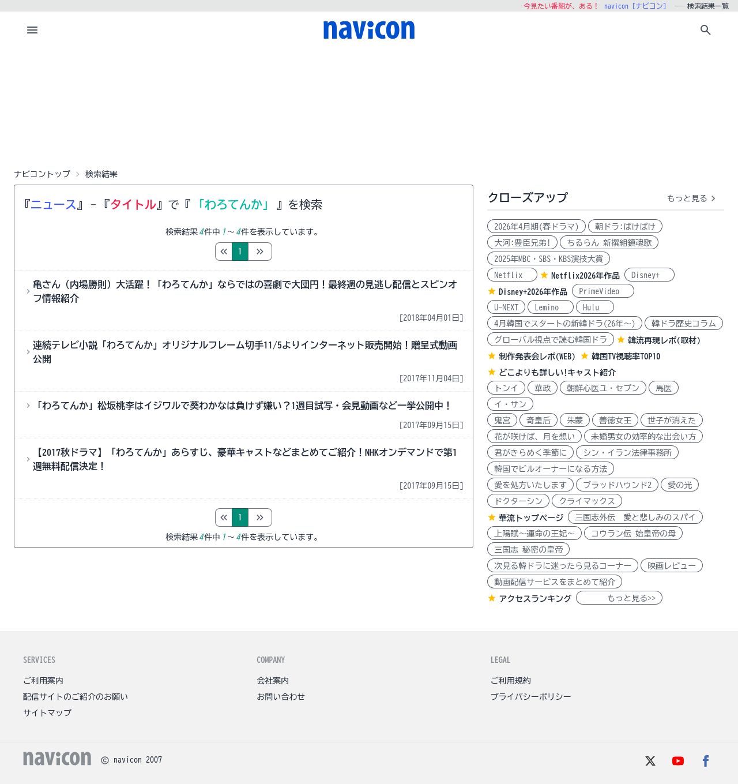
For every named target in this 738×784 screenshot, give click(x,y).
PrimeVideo (603, 291)
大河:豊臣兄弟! (522, 243)
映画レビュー (671, 566)
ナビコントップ (42, 174)
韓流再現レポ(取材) (664, 340)
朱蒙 (575, 421)
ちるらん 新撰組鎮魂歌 (609, 243)
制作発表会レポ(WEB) (537, 356)
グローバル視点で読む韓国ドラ (550, 340)
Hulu (595, 307)
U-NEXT (506, 307)
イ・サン (510, 404)
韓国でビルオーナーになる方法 (550, 469)
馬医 (664, 388)
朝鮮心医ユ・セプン (603, 388)
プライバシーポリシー (531, 697)
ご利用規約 (511, 681)
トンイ (506, 388)
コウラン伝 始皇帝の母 (633, 534)
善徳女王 (615, 421)
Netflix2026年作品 (585, 276)
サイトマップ (47, 713)
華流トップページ (531, 518)
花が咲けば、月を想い (534, 437)
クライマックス (587, 501)
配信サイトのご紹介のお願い (75, 697)
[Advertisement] (369, 106)
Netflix (512, 275)
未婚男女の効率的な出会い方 (643, 437)
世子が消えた (671, 421)
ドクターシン (518, 501)
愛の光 (680, 485)
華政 (542, 388)
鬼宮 (502, 421)
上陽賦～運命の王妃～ (534, 534)
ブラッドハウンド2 (617, 485)
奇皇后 (538, 421)
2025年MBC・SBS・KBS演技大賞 (548, 259)
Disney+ (649, 275)
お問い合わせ (281, 697)
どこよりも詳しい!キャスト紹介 (557, 373)
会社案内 (273, 681)
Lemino (550, 307)
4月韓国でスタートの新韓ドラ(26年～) (564, 324)
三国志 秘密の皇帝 (528, 550)
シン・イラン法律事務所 (627, 453)
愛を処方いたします (530, 485)
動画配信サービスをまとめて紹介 (554, 582)
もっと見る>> (619, 598)
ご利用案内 (43, 681)
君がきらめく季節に (530, 453)
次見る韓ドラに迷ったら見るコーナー (562, 566)
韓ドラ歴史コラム (684, 324)
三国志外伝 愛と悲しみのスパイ (635, 517)
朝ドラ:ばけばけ (625, 227)
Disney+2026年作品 (533, 292)
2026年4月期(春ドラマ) (536, 227)
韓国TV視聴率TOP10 (626, 356)
